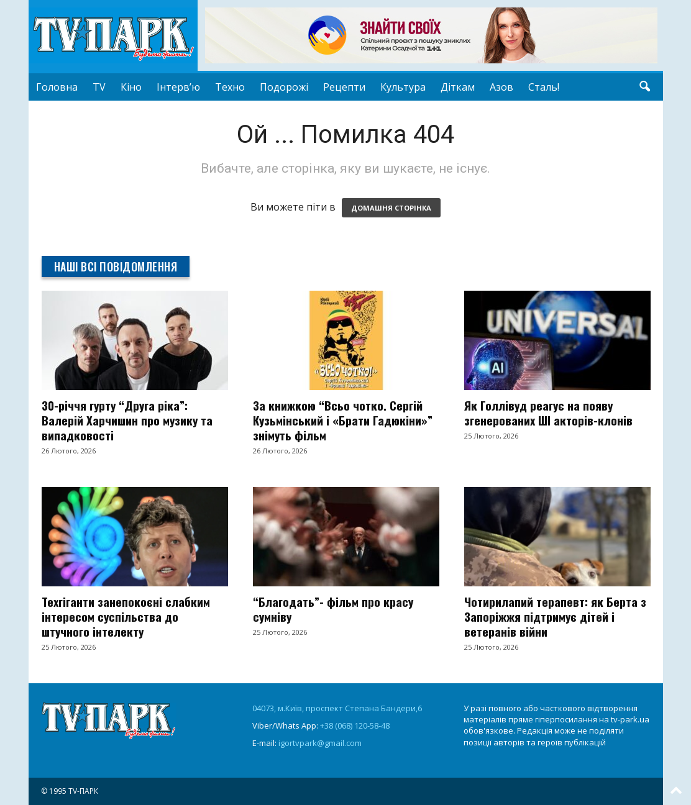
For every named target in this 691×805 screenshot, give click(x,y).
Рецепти (344, 87)
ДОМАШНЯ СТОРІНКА (391, 207)
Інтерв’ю (178, 87)
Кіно (131, 87)
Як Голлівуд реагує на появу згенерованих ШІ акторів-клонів (548, 412)
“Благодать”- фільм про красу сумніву (333, 609)
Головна (57, 87)
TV (99, 87)
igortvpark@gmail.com (320, 742)
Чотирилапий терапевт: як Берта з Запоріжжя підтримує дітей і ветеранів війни (555, 616)
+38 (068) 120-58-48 (355, 725)
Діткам (458, 87)
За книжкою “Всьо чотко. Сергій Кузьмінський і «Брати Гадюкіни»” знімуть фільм (342, 419)
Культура (403, 87)
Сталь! (543, 87)
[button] (644, 87)
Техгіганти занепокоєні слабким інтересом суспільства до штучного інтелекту (126, 616)
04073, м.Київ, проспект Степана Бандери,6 (337, 708)
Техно (230, 87)
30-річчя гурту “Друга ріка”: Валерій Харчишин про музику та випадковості (127, 419)
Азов (501, 87)
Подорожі (284, 87)
